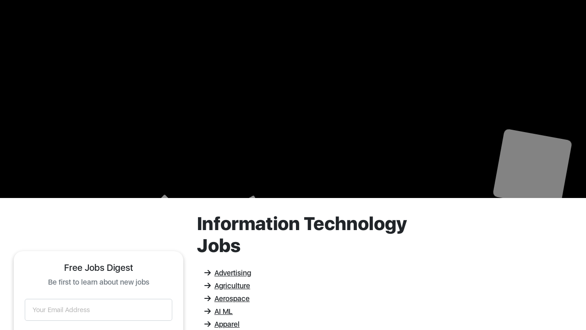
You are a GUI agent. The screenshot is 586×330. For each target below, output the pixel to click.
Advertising (227, 273)
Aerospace (227, 298)
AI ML (218, 311)
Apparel (222, 324)
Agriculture (227, 285)
